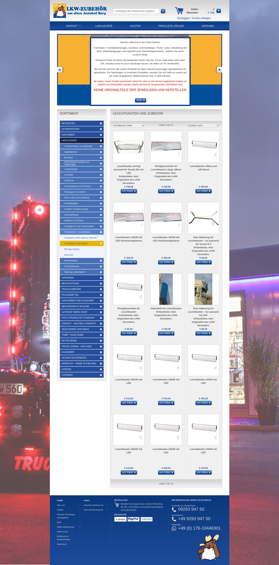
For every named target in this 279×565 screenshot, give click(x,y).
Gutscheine (69, 340)
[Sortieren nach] (203, 125)
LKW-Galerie (103, 25)
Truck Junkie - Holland (77, 346)
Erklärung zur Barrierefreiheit (63, 538)
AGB (59, 522)
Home (60, 500)
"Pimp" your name (73, 335)
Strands (67, 375)
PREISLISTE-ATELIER (171, 25)
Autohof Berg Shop (74, 312)
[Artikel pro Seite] (129, 125)
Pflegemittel (70, 294)
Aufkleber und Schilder (77, 300)
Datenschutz (62, 532)
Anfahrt (60, 510)
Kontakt (72, 25)
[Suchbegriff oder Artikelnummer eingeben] (136, 11)
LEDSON (66, 369)
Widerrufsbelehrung (65, 527)
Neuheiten (68, 123)
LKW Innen (68, 134)
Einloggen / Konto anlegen (194, 18)
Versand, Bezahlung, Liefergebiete (66, 516)
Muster (135, 25)
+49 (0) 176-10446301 (199, 528)
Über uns (61, 505)
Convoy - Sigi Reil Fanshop (79, 323)
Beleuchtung (70, 283)
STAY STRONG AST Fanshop (78, 317)
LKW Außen (69, 140)
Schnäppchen (71, 129)
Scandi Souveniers (74, 357)
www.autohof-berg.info (93, 510)
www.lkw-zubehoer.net (93, 505)
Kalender (68, 352)
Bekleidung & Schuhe (75, 306)
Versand (208, 25)
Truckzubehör (71, 289)
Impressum (62, 544)
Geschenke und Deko (75, 329)
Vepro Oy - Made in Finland (79, 363)
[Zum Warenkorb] (218, 12)
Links (87, 500)
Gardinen (68, 277)
